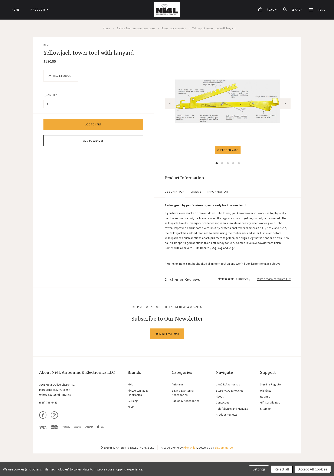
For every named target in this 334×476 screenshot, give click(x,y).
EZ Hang (133, 396)
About (219, 392)
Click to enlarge (212, 150)
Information (186, 191)
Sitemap (265, 403)
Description (143, 191)
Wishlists (265, 385)
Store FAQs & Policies (229, 385)
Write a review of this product (274, 274)
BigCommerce (224, 443)
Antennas (178, 379)
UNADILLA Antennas (228, 379)
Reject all (282, 469)
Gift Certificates (270, 397)
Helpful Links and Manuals (232, 403)
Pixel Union (190, 443)
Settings (258, 469)
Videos (164, 191)
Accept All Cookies (312, 469)
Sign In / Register (271, 379)
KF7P (46, 45)
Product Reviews (227, 410)
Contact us (222, 397)
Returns (265, 392)
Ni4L (130, 379)
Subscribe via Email (167, 329)
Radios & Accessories (186, 396)
